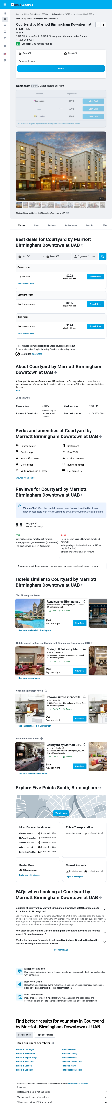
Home (18, 14)
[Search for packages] (5, 32)
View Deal (79, 623)
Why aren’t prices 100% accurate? (62, 1102)
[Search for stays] (5, 19)
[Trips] (5, 46)
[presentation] (67, 213)
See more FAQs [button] (61, 950)
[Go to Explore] (5, 38)
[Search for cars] (5, 25)
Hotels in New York (25, 1062)
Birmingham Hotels (81, 14)
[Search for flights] (5, 13)
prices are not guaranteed (78, 1083)
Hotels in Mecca (69, 1049)
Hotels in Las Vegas (25, 1049)
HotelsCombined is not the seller (62, 1092)
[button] (5, 4)
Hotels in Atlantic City (72, 1062)
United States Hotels (32, 14)
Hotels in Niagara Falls (72, 1070)
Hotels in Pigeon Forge (26, 1057)
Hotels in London (24, 1066)
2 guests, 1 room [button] (27, 61)
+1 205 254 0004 (25, 39)
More (18, 390)
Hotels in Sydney (69, 1053)
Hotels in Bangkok (24, 1070)
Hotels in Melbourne (25, 1053)
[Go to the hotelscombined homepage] (21, 4)
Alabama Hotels (58, 14)
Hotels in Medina (69, 1057)
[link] (34, 630)
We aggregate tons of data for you (62, 1097)
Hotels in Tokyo (69, 1066)
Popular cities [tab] (24, 1035)
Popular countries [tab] (45, 1035)
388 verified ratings (42, 43)
